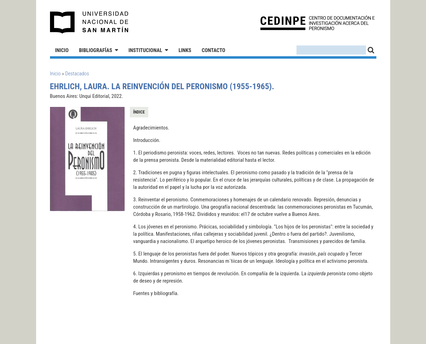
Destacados (77, 73)
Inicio (62, 50)
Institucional (145, 50)
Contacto (213, 50)
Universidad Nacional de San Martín (89, 22)
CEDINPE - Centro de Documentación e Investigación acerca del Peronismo (317, 22)
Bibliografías (95, 50)
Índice (139, 112)
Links (184, 50)
